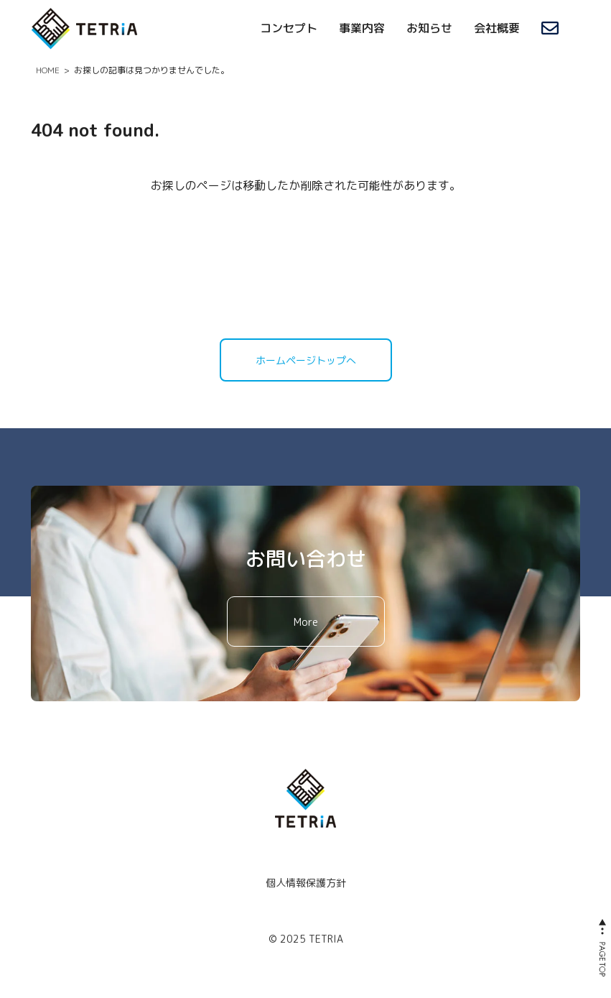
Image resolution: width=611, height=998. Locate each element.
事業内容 (362, 28)
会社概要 (497, 28)
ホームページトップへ (306, 360)
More (306, 622)
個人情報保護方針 (306, 883)
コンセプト (288, 28)
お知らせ (429, 28)
